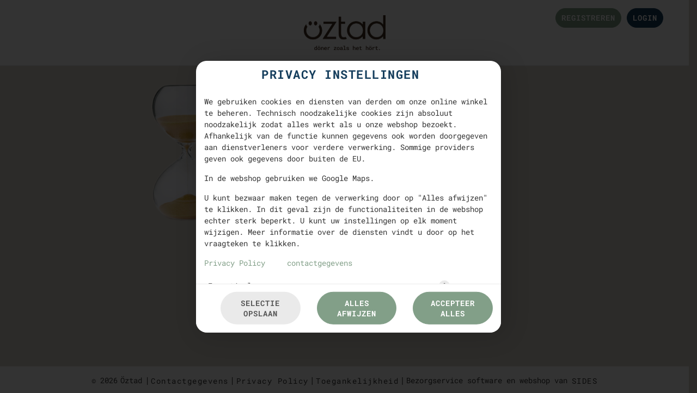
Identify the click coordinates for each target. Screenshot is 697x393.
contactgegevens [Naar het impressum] (319, 262)
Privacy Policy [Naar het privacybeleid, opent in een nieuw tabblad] (234, 262)
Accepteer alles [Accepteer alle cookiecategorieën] (453, 308)
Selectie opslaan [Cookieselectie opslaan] (260, 308)
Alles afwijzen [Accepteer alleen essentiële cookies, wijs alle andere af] (356, 308)
